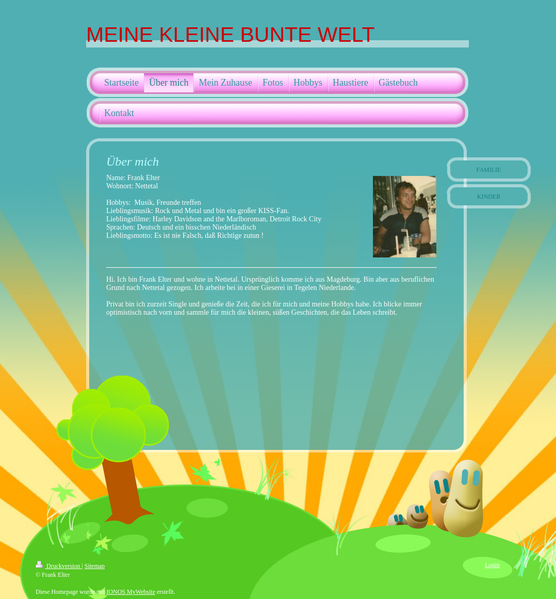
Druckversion (58, 566)
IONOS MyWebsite (130, 591)
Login (492, 565)
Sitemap (95, 566)
